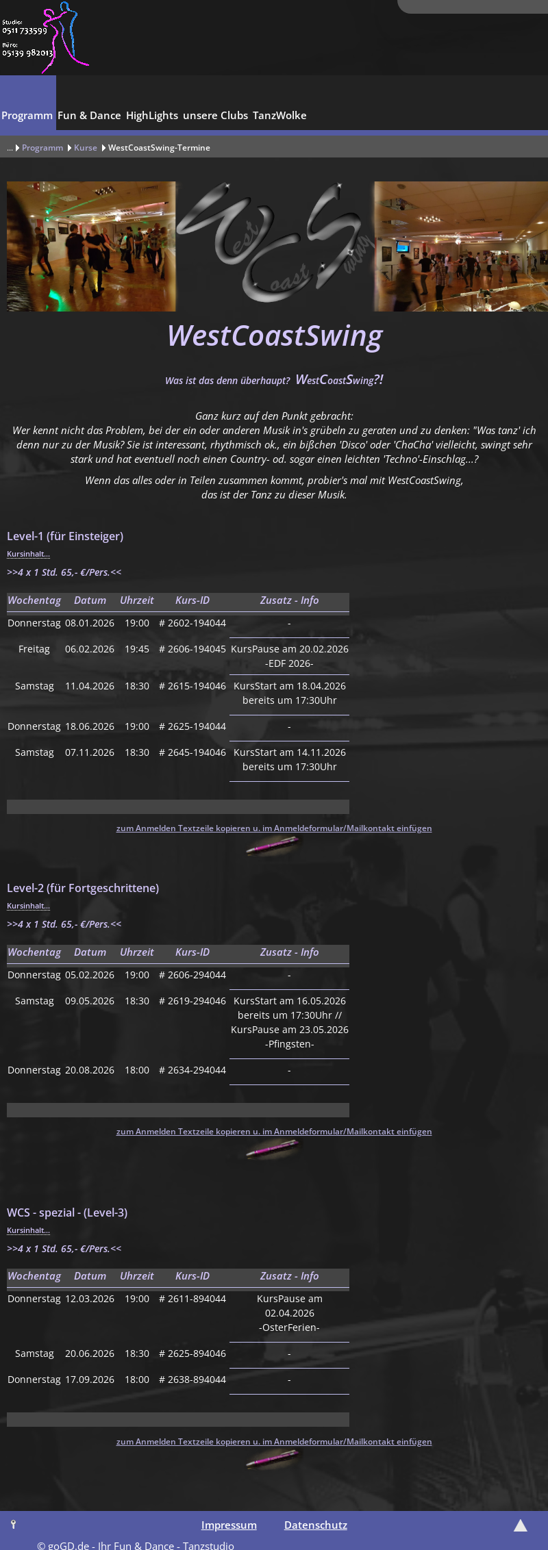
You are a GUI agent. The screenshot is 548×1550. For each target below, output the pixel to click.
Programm (42, 147)
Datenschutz (315, 1525)
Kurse (85, 147)
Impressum (229, 1525)
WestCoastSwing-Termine (159, 147)
